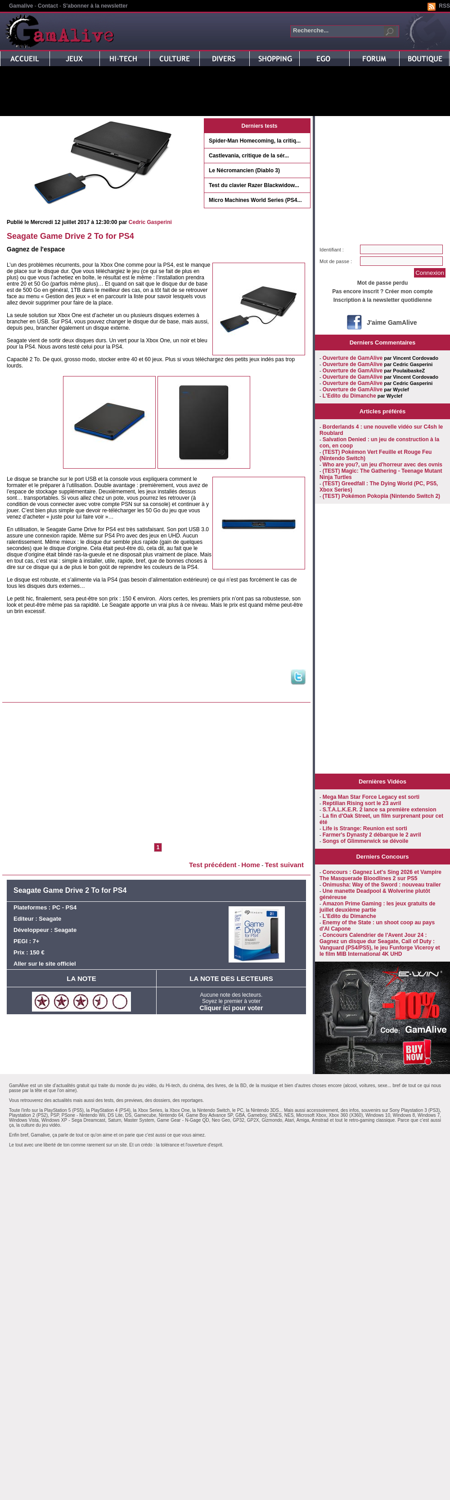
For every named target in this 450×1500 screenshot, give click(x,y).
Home (250, 865)
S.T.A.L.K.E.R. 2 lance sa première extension (379, 809)
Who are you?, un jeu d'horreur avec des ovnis (382, 464)
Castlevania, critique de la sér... (249, 155)
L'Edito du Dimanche (349, 396)
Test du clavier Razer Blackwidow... (254, 185)
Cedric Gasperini (150, 222)
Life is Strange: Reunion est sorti (365, 828)
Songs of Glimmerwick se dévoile (366, 841)
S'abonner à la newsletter (95, 6)
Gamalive (21, 6)
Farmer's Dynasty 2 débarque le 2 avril (372, 835)
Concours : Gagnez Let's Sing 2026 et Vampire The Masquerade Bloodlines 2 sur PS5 (380, 875)
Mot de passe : (336, 261)
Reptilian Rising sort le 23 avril (362, 803)
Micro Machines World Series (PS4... (255, 200)
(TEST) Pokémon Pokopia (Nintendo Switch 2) (381, 496)
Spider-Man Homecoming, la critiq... (255, 141)
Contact (48, 6)
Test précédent (213, 865)
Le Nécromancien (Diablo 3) (244, 170)
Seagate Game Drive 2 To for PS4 (70, 236)
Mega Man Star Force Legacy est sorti (371, 797)
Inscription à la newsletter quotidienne (382, 300)
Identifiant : (332, 249)
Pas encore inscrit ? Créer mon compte (382, 291)
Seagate (50, 918)
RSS (444, 6)
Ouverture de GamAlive (352, 358)
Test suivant (284, 865)
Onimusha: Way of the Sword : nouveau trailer (382, 885)
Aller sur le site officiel (45, 963)
